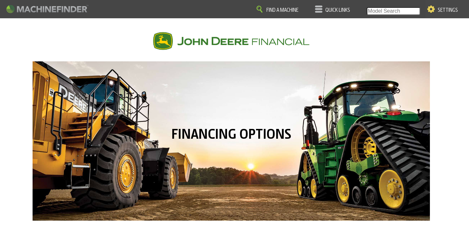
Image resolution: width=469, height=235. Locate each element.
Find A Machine (282, 10)
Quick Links (337, 10)
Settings (448, 10)
